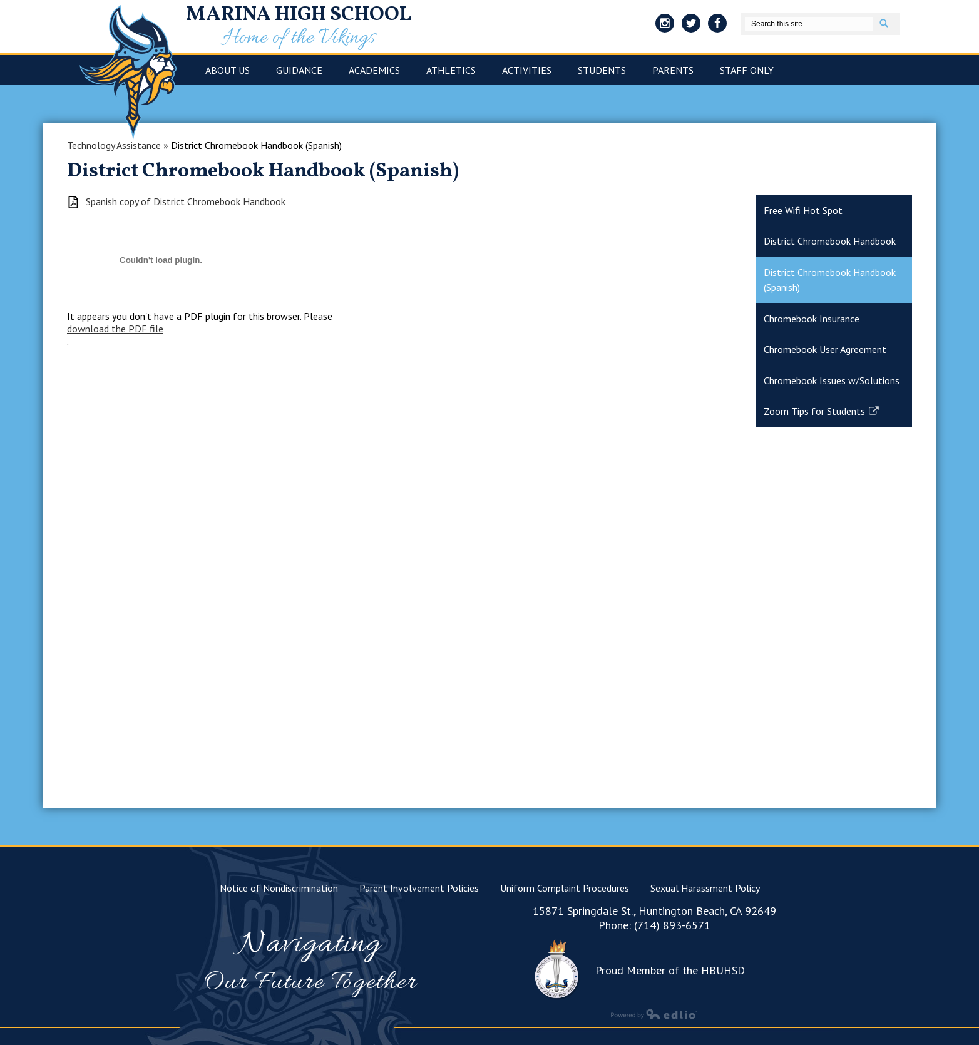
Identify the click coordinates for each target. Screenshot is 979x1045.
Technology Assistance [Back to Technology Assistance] (114, 145)
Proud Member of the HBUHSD (670, 970)
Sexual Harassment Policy (705, 888)
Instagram (664, 25)
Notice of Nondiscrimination (279, 888)
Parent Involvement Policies (419, 888)
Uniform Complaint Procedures (564, 888)
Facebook (717, 25)
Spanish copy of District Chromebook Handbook (185, 202)
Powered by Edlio (654, 1013)
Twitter (691, 25)
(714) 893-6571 (672, 925)
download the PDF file (115, 328)
